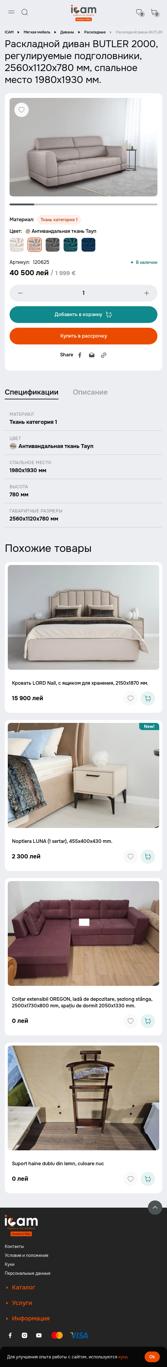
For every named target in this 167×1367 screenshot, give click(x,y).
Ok (152, 1357)
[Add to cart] (148, 698)
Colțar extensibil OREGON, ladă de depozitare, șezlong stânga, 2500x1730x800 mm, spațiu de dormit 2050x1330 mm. (82, 1002)
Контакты (14, 1246)
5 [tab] (120, 204)
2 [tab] (46, 204)
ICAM (9, 32)
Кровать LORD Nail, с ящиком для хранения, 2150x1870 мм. (80, 683)
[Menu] (11, 12)
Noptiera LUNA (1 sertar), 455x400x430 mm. (62, 841)
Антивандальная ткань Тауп (60, 231)
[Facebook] (10, 1335)
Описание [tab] (90, 392)
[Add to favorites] (130, 698)
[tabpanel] (83, 147)
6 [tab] (145, 204)
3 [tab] (71, 204)
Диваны (67, 32)
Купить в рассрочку (83, 336)
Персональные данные (27, 1273)
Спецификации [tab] (32, 392)
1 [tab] (22, 204)
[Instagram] (24, 1335)
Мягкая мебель (37, 32)
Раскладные (95, 32)
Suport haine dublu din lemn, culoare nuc (58, 1163)
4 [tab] (96, 204)
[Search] (24, 12)
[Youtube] (38, 1335)
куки (122, 1357)
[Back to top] (155, 1207)
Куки (9, 1264)
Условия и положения (26, 1255)
